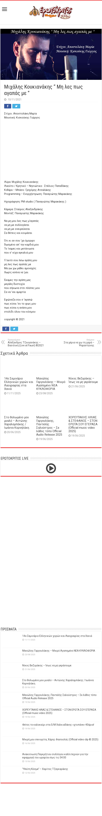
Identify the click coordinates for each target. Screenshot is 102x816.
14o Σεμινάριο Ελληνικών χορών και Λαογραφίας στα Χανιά (18, 384)
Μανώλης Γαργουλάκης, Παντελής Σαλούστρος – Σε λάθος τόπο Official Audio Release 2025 (49, 426)
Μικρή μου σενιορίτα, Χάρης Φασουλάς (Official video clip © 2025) (60, 739)
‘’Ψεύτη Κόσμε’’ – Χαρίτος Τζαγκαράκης (45, 769)
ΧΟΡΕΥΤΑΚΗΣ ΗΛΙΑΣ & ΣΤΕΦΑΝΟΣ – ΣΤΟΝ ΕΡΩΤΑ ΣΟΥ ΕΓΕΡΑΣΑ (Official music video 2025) (82, 424)
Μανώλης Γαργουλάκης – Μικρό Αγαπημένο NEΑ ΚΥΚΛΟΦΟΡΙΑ (50, 384)
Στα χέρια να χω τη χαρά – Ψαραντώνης (75, 343)
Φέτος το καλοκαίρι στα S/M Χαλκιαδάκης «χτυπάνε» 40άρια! (58, 724)
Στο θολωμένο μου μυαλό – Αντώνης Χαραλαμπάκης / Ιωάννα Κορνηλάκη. (17, 422)
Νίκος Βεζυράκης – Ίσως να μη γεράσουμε (83, 380)
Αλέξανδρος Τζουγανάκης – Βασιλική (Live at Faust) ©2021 (26, 343)
